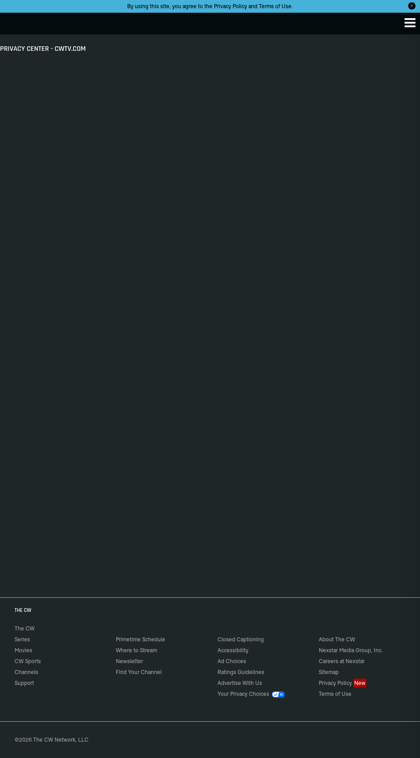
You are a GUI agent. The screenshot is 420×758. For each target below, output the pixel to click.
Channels (26, 672)
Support (24, 682)
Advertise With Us (239, 682)
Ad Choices (231, 661)
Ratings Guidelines (240, 672)
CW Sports (28, 661)
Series (22, 639)
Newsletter (129, 661)
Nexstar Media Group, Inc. (351, 650)
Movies (23, 650)
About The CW (337, 639)
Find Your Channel (139, 672)
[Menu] (410, 22)
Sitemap (329, 672)
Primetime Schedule (140, 639)
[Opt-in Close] (411, 6)
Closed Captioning (240, 639)
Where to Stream (136, 650)
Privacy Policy (230, 6)
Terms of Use (275, 6)
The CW (16, 21)
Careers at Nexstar (342, 661)
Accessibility (232, 650)
